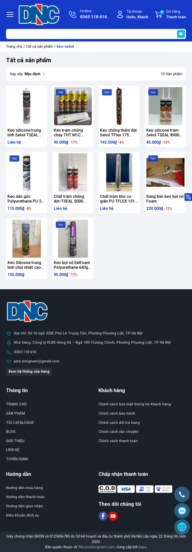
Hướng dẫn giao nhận (24, 506)
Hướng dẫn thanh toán (25, 497)
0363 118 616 (25, 352)
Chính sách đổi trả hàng (119, 423)
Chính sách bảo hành (116, 413)
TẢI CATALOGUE (20, 423)
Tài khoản (137, 14)
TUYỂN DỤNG (17, 459)
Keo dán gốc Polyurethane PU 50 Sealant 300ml (26, 201)
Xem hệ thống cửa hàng (29, 371)
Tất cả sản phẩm (39, 46)
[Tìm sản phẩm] (96, 34)
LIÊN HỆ (12, 450)
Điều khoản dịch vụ (22, 515)
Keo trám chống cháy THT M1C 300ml (68, 135)
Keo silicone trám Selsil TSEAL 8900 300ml (162, 135)
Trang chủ (14, 46)
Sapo (142, 547)
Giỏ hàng (173, 14)
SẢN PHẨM (15, 413)
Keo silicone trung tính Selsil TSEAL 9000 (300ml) (24, 135)
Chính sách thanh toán (118, 441)
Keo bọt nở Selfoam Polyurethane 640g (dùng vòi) (72, 267)
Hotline (93, 14)
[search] (181, 34)
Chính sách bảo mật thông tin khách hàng (134, 404)
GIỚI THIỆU (15, 441)
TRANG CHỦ (16, 404)
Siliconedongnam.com (96, 547)
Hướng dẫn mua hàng (24, 488)
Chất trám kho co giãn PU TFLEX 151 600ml (117, 201)
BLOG (11, 432)
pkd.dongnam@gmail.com (37, 361)
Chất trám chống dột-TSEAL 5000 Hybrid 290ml (69, 201)
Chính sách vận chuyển (118, 432)
